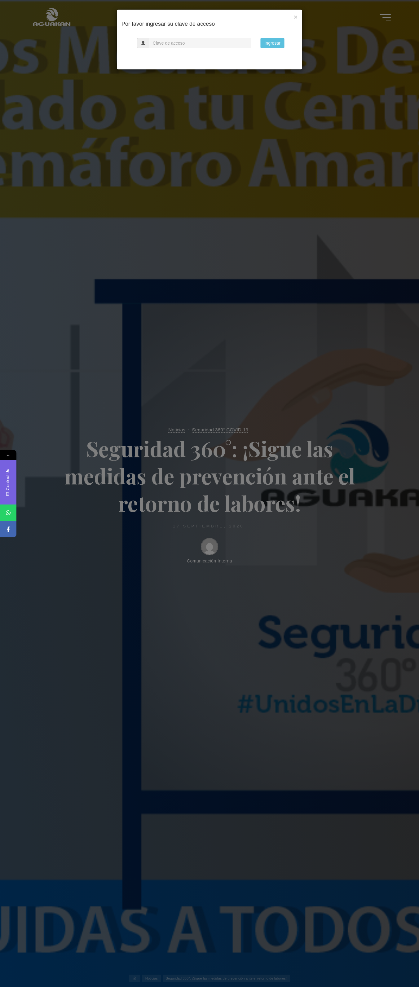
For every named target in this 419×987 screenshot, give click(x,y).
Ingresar (272, 43)
